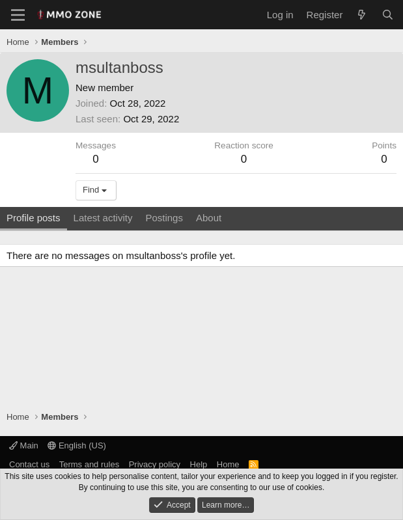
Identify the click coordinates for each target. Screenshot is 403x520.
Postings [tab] (164, 217)
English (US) (77, 445)
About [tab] (208, 217)
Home (228, 464)
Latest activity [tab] (103, 217)
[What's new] (361, 15)
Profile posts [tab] (34, 217)
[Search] (387, 15)
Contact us (29, 464)
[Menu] (18, 15)
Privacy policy (154, 464)
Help (199, 464)
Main (23, 445)
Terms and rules (89, 464)
